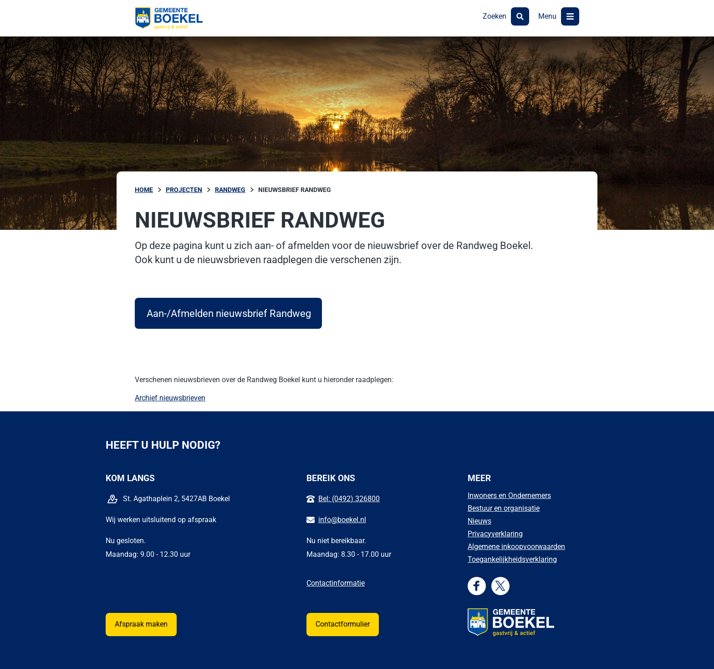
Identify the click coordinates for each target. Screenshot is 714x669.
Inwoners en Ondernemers (509, 495)
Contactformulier (343, 624)
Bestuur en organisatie (504, 508)
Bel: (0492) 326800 (349, 498)
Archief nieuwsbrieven (170, 398)
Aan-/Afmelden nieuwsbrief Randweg (234, 313)
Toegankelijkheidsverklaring (512, 559)
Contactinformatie (335, 583)
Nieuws (479, 521)
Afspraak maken (141, 624)
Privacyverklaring (495, 533)
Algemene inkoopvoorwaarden (516, 546)
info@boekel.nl (342, 519)
